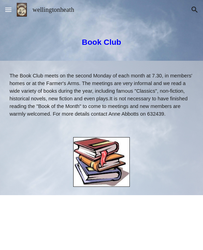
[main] (101, 40)
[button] (8, 9)
